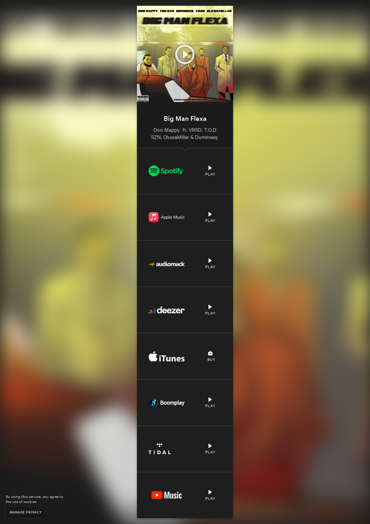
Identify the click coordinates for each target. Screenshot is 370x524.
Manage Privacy (26, 512)
